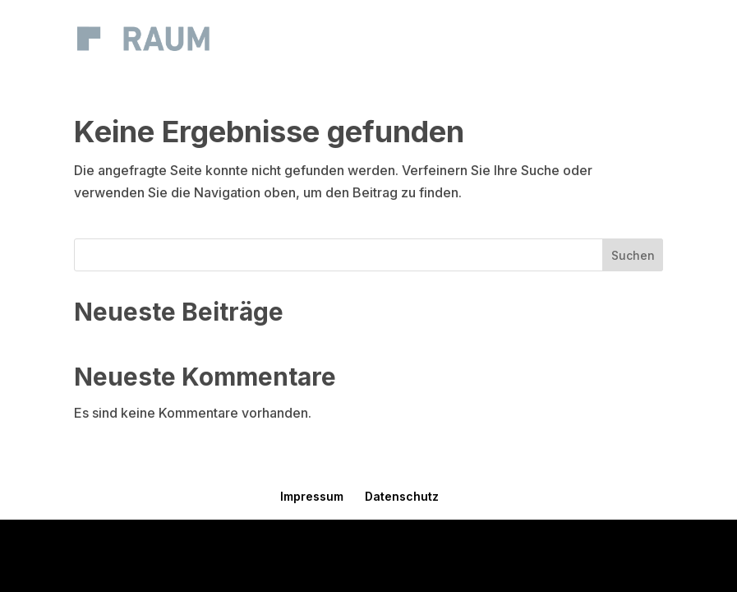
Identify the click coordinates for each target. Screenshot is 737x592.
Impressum (311, 496)
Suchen (633, 255)
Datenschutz (402, 496)
